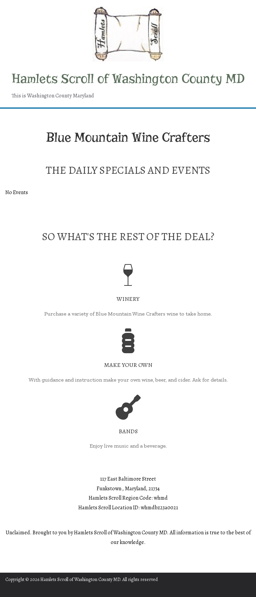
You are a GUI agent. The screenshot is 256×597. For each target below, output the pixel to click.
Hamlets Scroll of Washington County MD (128, 78)
